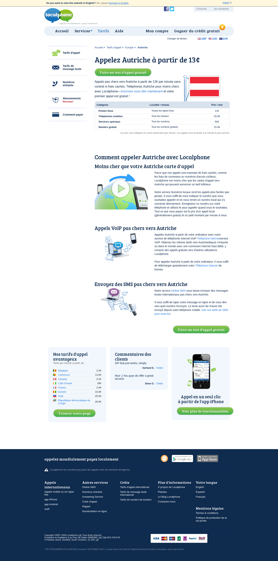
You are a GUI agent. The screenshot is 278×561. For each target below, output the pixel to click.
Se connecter (221, 8)
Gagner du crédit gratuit (197, 31)
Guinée (62, 391)
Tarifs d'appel (71, 52)
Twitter (159, 368)
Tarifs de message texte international (133, 493)
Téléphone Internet (206, 265)
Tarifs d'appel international (134, 487)
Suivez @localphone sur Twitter (172, 9)
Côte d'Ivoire (65, 383)
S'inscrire (201, 8)
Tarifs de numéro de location (136, 499)
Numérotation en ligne (94, 511)
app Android (51, 504)
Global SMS (178, 290)
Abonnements (72, 100)
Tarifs (103, 31)
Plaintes (162, 491)
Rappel (86, 506)
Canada (62, 379)
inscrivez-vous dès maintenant (142, 91)
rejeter (226, 2)
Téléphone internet (208, 238)
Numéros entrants (69, 84)
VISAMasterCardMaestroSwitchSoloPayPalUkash (184, 538)
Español (200, 491)
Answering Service (92, 496)
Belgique (63, 370)
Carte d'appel (89, 501)
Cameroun (64, 374)
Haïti (60, 396)
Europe (129, 47)
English (200, 487)
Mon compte (157, 31)
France (62, 387)
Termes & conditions (207, 513)
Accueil (62, 31)
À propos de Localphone (171, 487)
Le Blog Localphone (169, 496)
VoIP (47, 509)
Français (200, 496)
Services (82, 31)
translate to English (118, 3)
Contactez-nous (166, 501)
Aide (119, 31)
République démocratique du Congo (74, 402)
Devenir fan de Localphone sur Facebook (166, 9)
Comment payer (73, 114)
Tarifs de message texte (72, 67)
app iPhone (50, 499)
